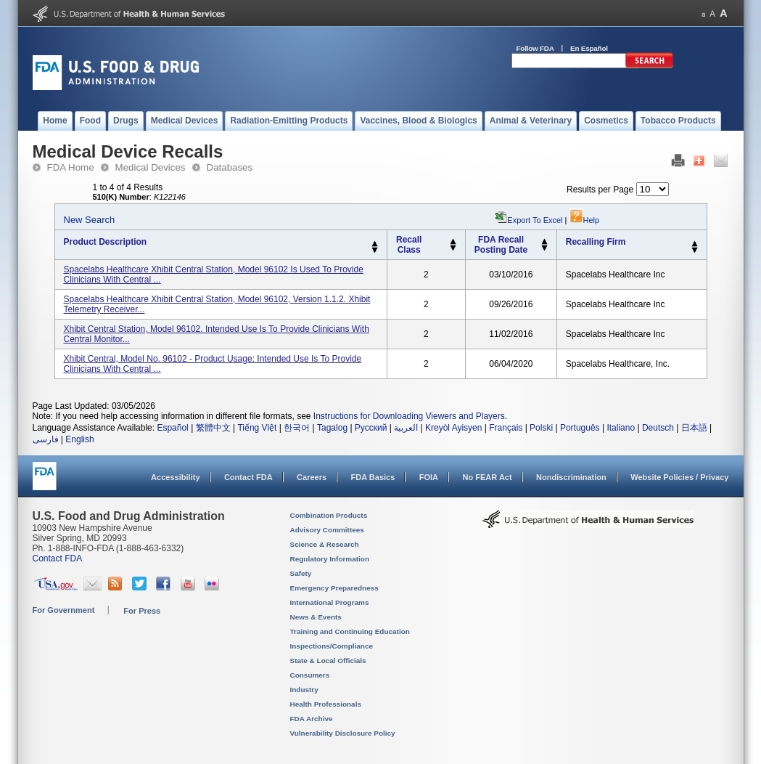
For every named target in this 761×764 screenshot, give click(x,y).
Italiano (620, 428)
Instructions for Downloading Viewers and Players (409, 416)
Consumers (310, 675)
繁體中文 (213, 428)
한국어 (297, 428)
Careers (311, 477)
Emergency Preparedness (334, 588)
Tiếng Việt (256, 428)
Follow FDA (535, 48)
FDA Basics (372, 477)
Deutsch (658, 428)
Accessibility (175, 477)
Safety (301, 573)
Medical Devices (150, 167)
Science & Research (324, 544)
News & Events (316, 617)
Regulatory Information (330, 559)
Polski (541, 428)
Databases (230, 167)
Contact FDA (248, 477)
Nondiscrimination (571, 477)
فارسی (46, 439)
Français (505, 428)
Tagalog (332, 428)
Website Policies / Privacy (679, 477)
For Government (64, 610)
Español (172, 428)
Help (584, 220)
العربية (406, 428)
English (79, 439)
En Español (589, 48)
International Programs (329, 602)
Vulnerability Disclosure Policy (342, 733)
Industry (304, 690)
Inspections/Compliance (332, 646)
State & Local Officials (328, 661)
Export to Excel (534, 220)
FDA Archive (311, 719)
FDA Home (70, 167)
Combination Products (329, 515)
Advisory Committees (327, 530)
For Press (141, 610)
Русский (371, 428)
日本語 (694, 428)
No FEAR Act (486, 477)
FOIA (428, 477)
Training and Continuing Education (350, 631)
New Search (89, 219)
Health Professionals (325, 704)
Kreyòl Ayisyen (453, 428)
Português (580, 428)
